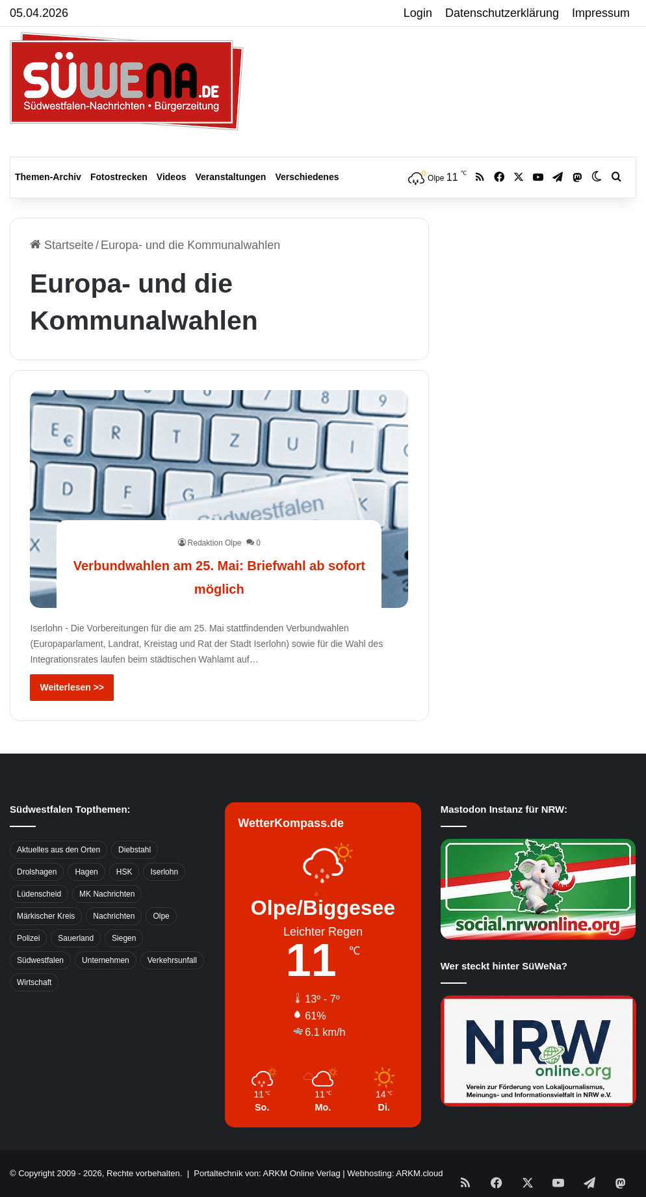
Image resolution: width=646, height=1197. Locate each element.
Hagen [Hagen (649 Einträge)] (86, 871)
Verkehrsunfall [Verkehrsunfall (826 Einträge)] (172, 960)
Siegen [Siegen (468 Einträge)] (124, 938)
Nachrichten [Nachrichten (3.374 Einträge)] (114, 916)
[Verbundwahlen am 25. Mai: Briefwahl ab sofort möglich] (219, 499)
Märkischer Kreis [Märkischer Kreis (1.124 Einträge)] (46, 916)
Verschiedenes (307, 177)
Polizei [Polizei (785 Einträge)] (28, 938)
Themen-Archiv (48, 177)
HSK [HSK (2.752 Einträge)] (124, 871)
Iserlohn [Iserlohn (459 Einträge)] (164, 871)
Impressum (601, 13)
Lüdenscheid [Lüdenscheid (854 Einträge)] (39, 894)
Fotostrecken (119, 177)
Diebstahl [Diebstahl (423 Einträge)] (134, 849)
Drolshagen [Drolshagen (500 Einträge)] (37, 871)
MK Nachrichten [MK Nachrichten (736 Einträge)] (107, 894)
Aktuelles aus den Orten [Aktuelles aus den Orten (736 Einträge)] (58, 849)
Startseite (62, 245)
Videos (172, 177)
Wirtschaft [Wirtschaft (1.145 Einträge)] (34, 982)
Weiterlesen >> (72, 687)
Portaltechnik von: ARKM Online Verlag (267, 1173)
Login (418, 13)
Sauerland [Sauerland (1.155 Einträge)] (76, 938)
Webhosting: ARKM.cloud (395, 1173)
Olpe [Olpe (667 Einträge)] (161, 916)
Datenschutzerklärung (502, 13)
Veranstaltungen (231, 177)
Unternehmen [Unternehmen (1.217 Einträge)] (105, 960)
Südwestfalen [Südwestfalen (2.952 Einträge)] (40, 960)
